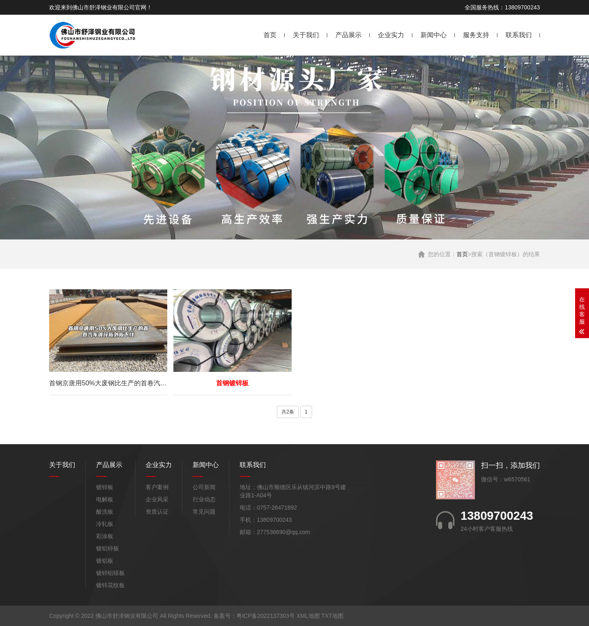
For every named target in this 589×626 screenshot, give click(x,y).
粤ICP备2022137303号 (265, 616)
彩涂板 (104, 536)
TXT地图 (332, 616)
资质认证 (157, 511)
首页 (270, 34)
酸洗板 (104, 511)
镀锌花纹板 (110, 585)
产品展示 (348, 34)
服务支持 (476, 34)
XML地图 (308, 616)
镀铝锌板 (107, 548)
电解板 (104, 499)
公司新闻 (204, 487)
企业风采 (157, 499)
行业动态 (204, 499)
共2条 (287, 412)
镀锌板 (104, 487)
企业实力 (391, 34)
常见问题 (204, 511)
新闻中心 (433, 34)
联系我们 (519, 34)
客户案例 (157, 487)
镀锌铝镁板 (110, 573)
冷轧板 (104, 524)
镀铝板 (104, 560)
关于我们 (306, 34)
